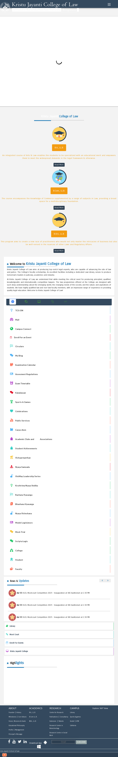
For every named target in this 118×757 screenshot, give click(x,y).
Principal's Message (15, 734)
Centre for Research (56, 712)
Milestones (12, 717)
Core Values (22, 717)
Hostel (72, 721)
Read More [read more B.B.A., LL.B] (59, 251)
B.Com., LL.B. (59, 190)
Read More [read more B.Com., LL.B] (59, 207)
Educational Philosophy (17, 725)
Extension (53, 721)
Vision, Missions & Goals (17, 721)
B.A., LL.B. (59, 147)
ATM (77, 721)
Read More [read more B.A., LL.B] (59, 164)
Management (19, 730)
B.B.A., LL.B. (59, 233)
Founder (12, 712)
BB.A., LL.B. (32, 721)
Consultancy (64, 717)
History (18, 712)
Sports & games (75, 717)
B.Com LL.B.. (33, 717)
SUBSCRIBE (81, 742)
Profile (11, 730)
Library (72, 712)
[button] (12, 302)
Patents (61, 721)
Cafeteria (73, 725)
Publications (54, 717)
